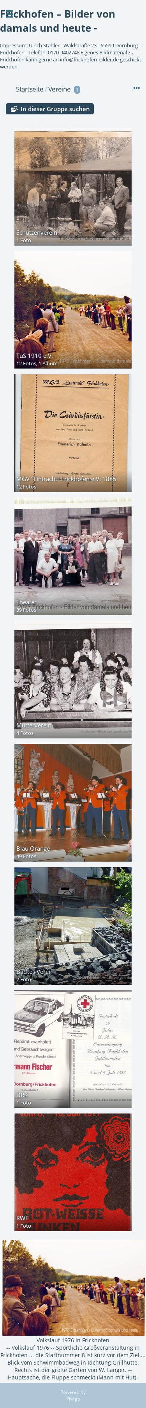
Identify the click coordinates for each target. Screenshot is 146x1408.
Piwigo (73, 1398)
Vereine (59, 88)
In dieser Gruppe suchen (55, 109)
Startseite (29, 88)
